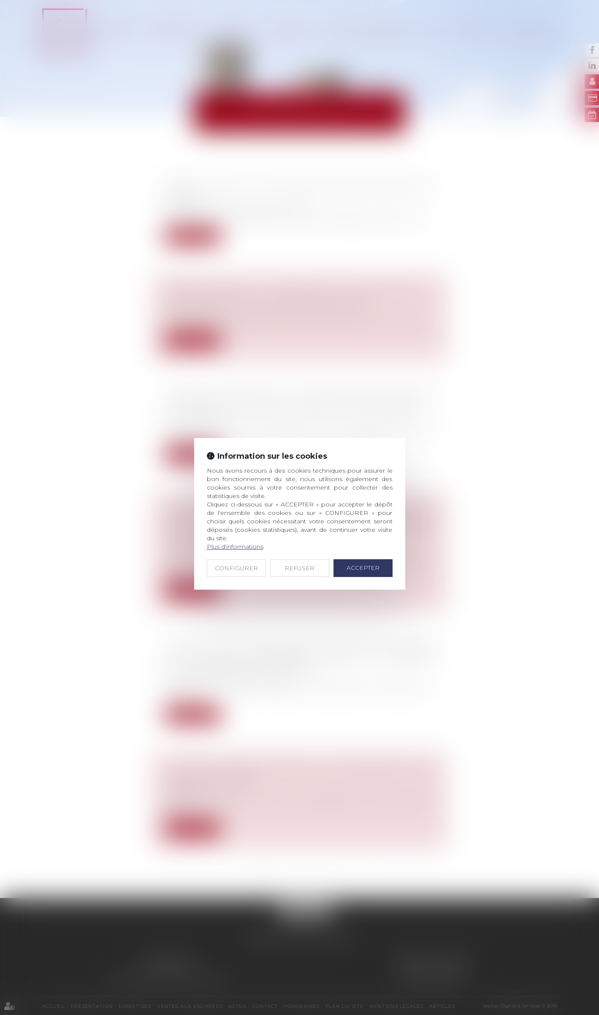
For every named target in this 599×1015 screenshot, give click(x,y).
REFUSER (299, 568)
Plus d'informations (235, 546)
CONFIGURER (236, 568)
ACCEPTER (363, 567)
